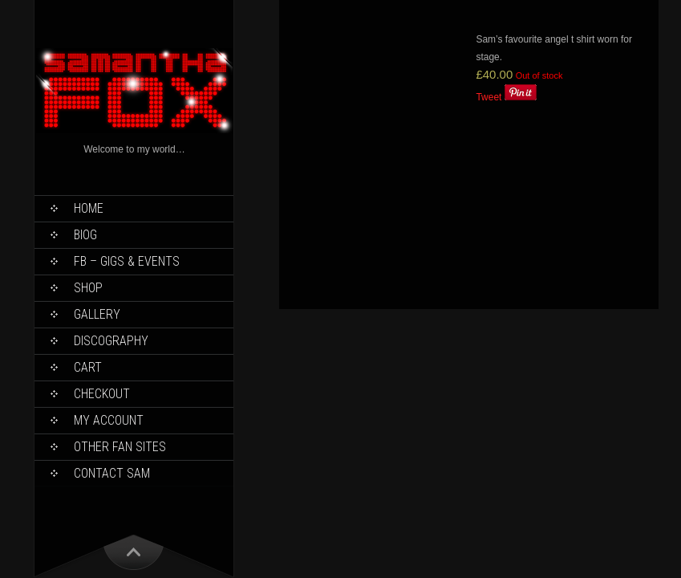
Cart (88, 367)
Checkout (102, 393)
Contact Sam (112, 473)
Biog (85, 234)
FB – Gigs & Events (127, 261)
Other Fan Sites (120, 446)
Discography (111, 340)
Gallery (97, 314)
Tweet (488, 97)
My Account (109, 420)
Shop (88, 287)
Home (88, 208)
